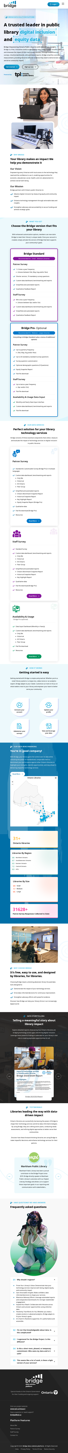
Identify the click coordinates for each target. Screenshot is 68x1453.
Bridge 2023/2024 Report (34, 1097)
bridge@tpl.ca (15, 1415)
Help (17, 1449)
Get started (11, 67)
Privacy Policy (25, 1449)
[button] (8, 1076)
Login (53, 4)
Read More (34, 521)
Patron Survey (15, 1429)
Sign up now (30, 67)
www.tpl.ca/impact (17, 1409)
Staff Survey (14, 1432)
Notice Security (49, 1449)
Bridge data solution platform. (33, 1446)
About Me (13, 1425)
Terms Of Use (37, 1449)
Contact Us (14, 1435)
